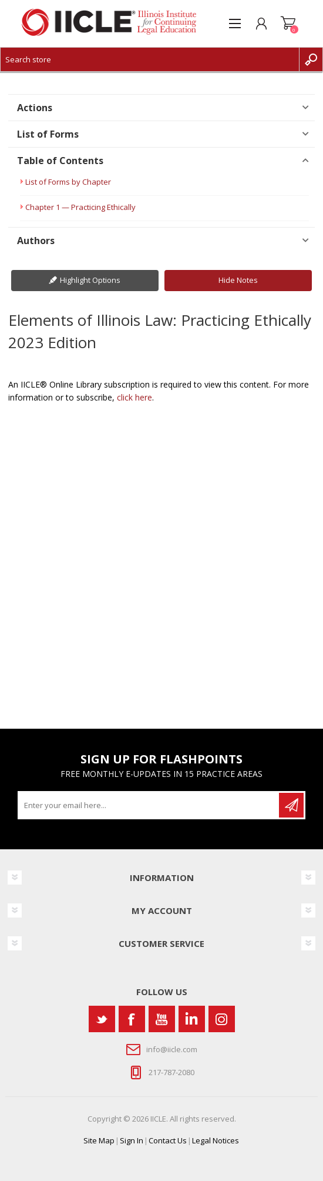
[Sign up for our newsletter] (149, 805)
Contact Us (168, 1140)
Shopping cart (288, 23)
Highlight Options (90, 280)
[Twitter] (102, 1019)
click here (134, 397)
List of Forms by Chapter (68, 181)
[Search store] (150, 59)
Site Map (99, 1140)
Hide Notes (238, 280)
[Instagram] (221, 1019)
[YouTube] (162, 1019)
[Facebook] (132, 1019)
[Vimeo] (192, 1019)
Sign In (131, 1140)
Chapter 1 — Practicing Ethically (80, 207)
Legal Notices (215, 1140)
